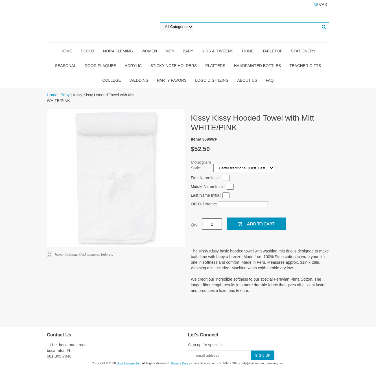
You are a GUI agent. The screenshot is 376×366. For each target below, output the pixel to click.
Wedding (139, 80)
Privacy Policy (180, 363)
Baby (188, 51)
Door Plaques (100, 65)
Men (169, 51)
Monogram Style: (201, 165)
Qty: (195, 224)
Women (149, 51)
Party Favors (172, 80)
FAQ (270, 80)
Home (66, 51)
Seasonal (65, 65)
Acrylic (133, 65)
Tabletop (272, 51)
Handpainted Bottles (257, 65)
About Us (247, 80)
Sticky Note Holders (173, 65)
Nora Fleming (118, 51)
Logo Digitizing (212, 80)
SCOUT (88, 51)
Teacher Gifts (305, 65)
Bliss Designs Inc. (129, 363)
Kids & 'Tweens (217, 51)
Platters (215, 65)
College (111, 80)
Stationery (303, 51)
